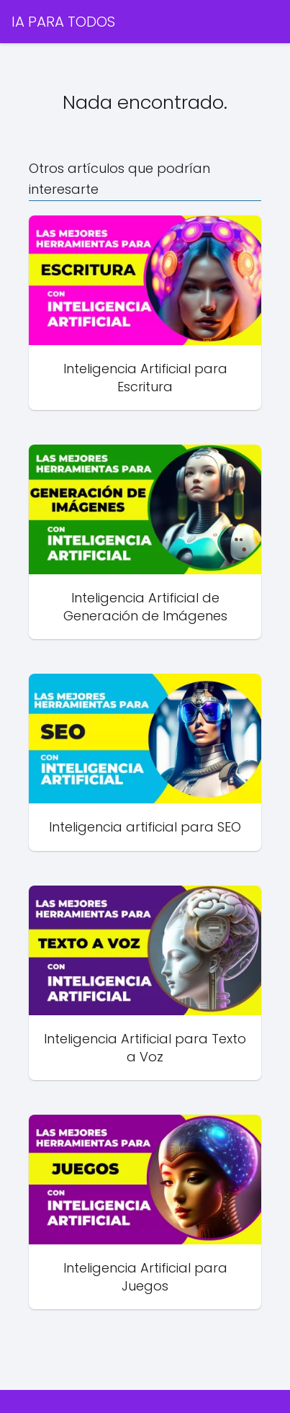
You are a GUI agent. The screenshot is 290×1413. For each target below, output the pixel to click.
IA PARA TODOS (63, 22)
